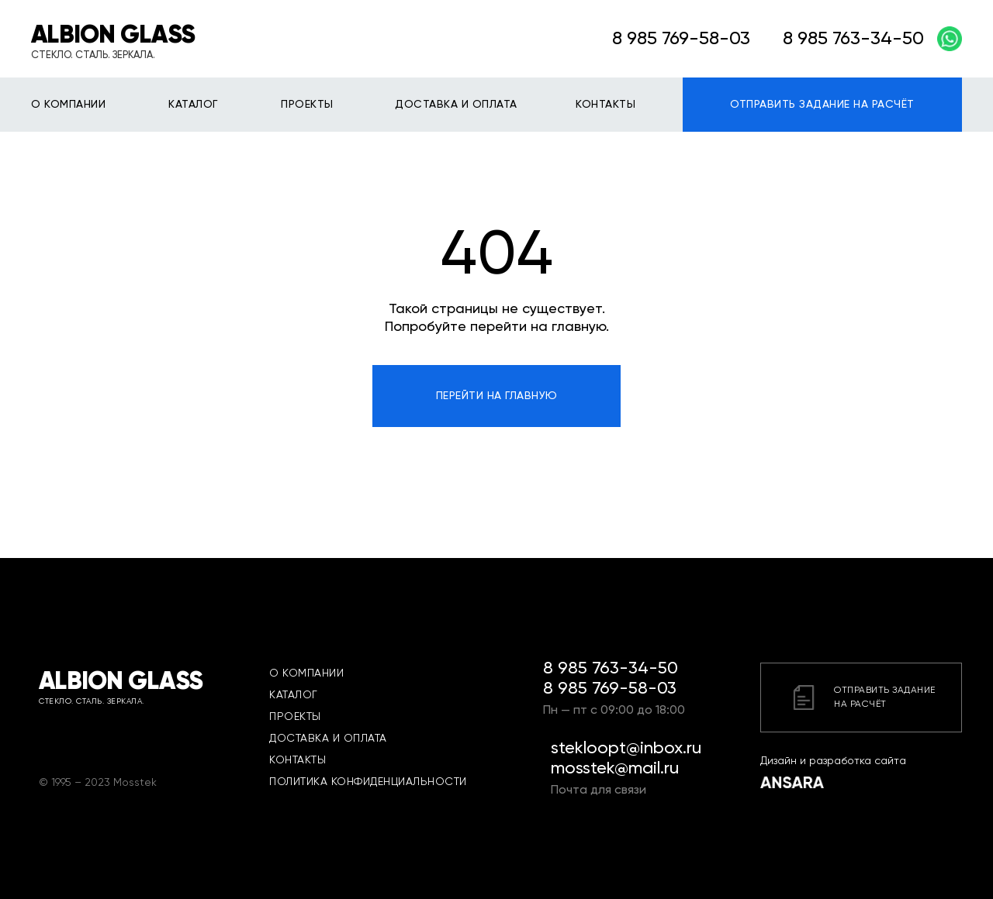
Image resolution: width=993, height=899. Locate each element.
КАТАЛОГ (193, 104)
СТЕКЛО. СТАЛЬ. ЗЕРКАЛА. (93, 55)
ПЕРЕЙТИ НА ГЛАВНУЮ (497, 396)
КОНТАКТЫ (605, 104)
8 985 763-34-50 (610, 668)
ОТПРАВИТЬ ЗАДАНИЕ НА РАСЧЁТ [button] (822, 104)
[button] (861, 697)
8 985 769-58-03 (681, 38)
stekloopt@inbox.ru (626, 748)
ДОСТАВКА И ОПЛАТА (456, 104)
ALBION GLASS (113, 35)
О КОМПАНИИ (68, 104)
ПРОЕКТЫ (307, 104)
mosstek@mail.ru (615, 768)
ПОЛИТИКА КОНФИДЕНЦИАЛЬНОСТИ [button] (368, 782)
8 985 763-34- (842, 38)
